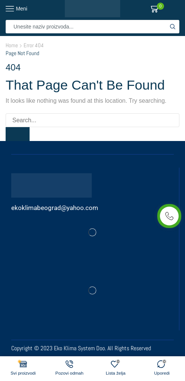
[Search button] (172, 26)
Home (12, 45)
